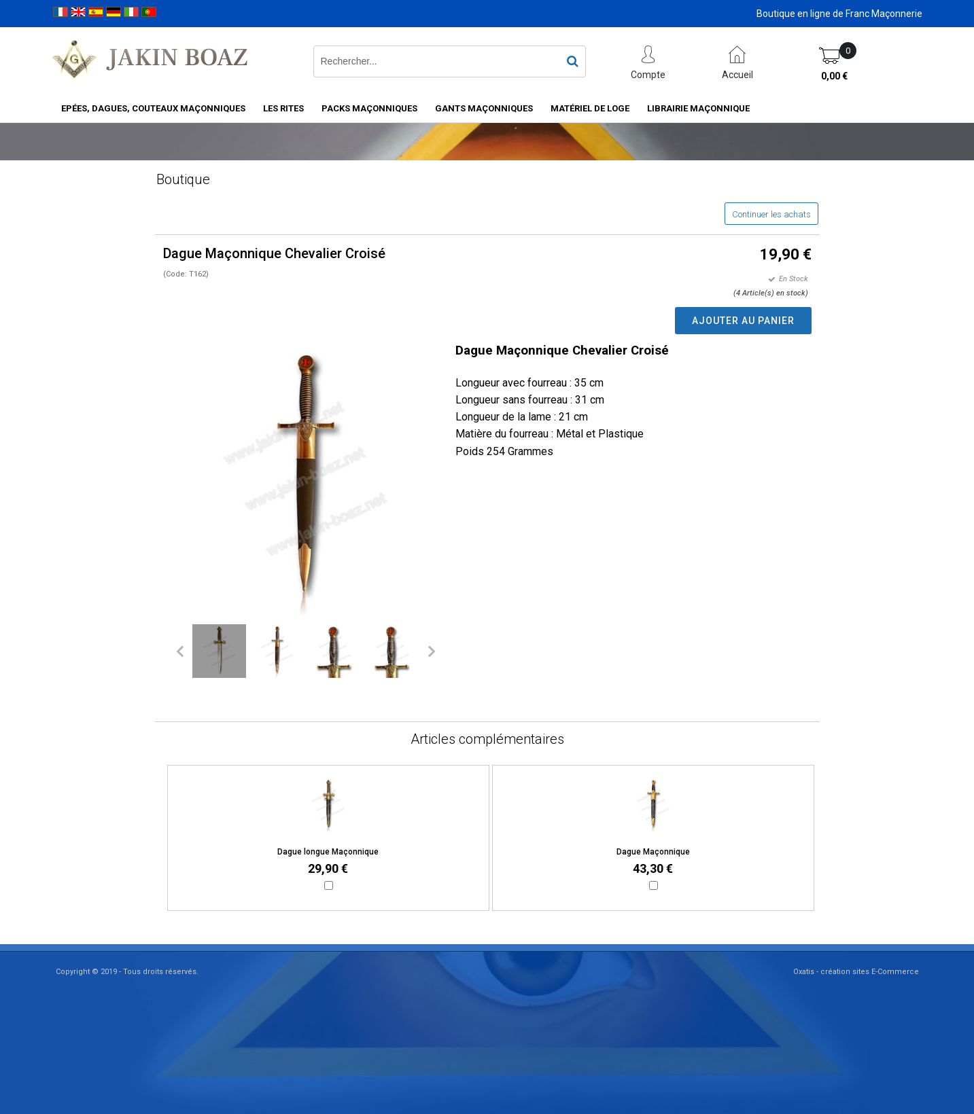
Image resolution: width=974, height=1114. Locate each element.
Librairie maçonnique (698, 108)
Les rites (283, 108)
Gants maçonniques (484, 108)
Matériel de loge (590, 108)
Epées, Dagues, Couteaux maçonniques (153, 108)
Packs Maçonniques (369, 108)
